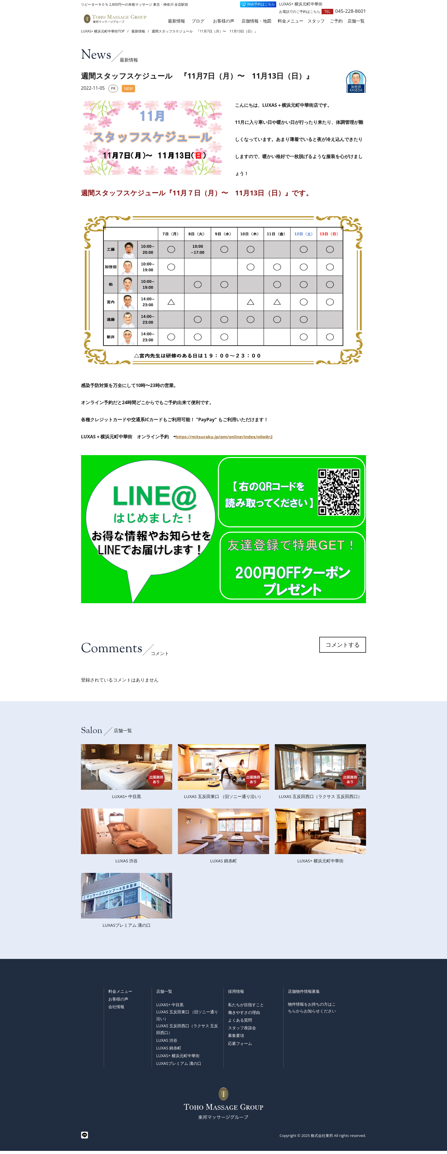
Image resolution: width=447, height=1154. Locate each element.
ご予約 (336, 21)
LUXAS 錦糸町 (168, 1051)
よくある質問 (240, 1023)
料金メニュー (290, 21)
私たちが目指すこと (246, 1007)
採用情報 (236, 994)
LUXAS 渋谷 (166, 1043)
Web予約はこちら (261, 4)
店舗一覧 (164, 994)
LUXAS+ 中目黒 (170, 1007)
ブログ (198, 21)
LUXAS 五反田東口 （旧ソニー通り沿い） (187, 1018)
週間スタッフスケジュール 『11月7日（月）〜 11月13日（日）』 (205, 31)
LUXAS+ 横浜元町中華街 (178, 1058)
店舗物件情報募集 (304, 994)
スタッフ (316, 21)
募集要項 (236, 1039)
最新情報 (176, 21)
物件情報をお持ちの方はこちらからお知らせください (312, 1010)
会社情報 (116, 1009)
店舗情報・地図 (256, 21)
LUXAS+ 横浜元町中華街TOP (103, 31)
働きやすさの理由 (244, 1015)
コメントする (343, 650)
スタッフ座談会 (242, 1031)
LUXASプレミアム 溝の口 (178, 1066)
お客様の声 (223, 21)
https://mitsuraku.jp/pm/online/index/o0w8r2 (228, 436)
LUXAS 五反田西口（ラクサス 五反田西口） (187, 1032)
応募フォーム (240, 1046)
